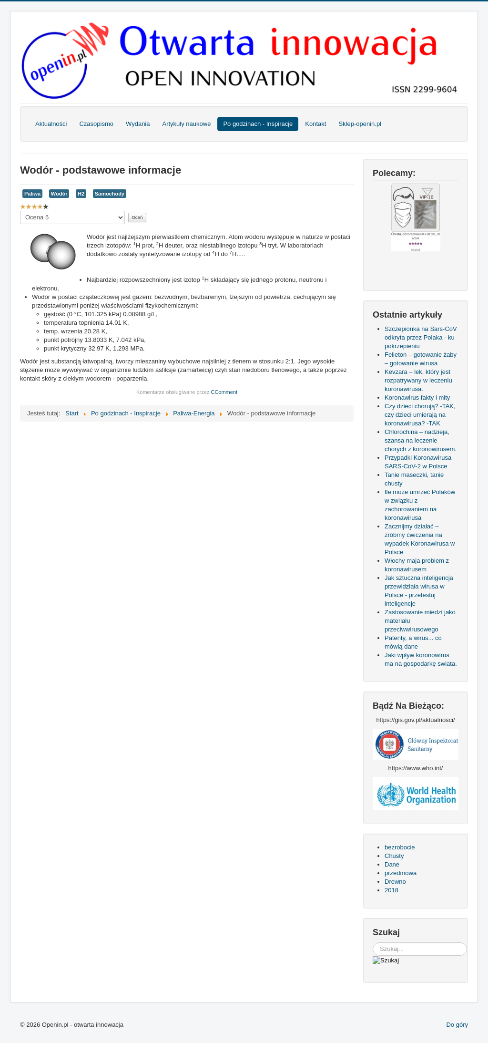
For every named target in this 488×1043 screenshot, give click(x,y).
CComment (224, 392)
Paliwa (32, 193)
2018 (391, 890)
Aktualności (51, 123)
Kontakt (315, 123)
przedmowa (401, 873)
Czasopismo (96, 123)
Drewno (395, 881)
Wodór (59, 193)
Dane (392, 864)
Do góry (457, 1024)
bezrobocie (400, 847)
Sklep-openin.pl (359, 123)
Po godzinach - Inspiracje (258, 123)
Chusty (394, 855)
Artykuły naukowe (186, 123)
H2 (81, 193)
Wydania (138, 123)
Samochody (109, 193)
